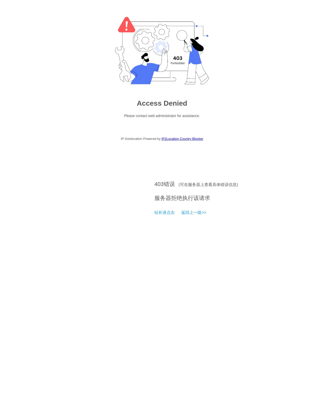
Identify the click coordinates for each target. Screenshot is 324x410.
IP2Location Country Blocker (182, 139)
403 (159, 184)
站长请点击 (164, 212)
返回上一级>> (193, 212)
